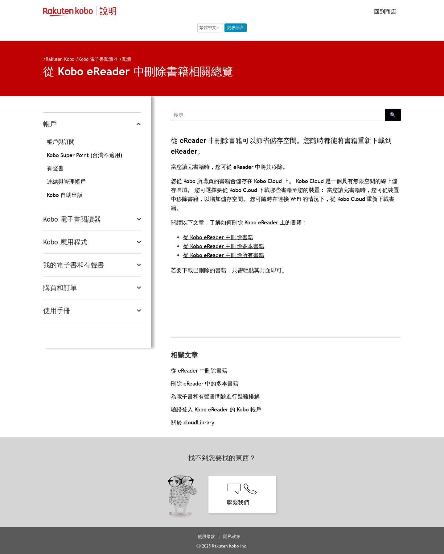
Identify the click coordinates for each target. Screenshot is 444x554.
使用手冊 (56, 310)
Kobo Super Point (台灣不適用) (84, 155)
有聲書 (55, 168)
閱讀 (126, 59)
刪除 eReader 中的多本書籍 (204, 383)
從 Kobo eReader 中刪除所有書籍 (223, 255)
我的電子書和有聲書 (73, 265)
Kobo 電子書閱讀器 (98, 59)
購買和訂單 (60, 288)
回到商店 (384, 11)
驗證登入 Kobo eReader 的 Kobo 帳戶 (216, 409)
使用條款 (206, 536)
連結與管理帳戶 (66, 181)
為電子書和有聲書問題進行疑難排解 (215, 396)
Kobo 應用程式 (65, 242)
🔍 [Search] (393, 114)
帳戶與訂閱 (61, 141)
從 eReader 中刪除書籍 (199, 370)
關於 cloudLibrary (192, 422)
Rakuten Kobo (60, 59)
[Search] (278, 115)
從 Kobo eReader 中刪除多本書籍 (223, 246)
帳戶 (50, 124)
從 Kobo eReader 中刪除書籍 (218, 237)
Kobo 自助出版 (65, 194)
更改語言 (235, 27)
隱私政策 (232, 536)
